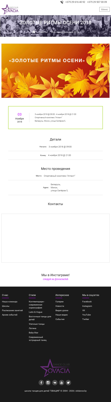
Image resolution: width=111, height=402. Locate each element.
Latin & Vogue (35, 312)
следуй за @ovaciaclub (55, 279)
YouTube (86, 314)
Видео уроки (62, 310)
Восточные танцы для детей (40, 318)
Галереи (59, 301)
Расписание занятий (12, 310)
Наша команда (9, 301)
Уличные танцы (37, 324)
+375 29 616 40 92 (75, 2)
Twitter (85, 319)
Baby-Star (33, 332)
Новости (60, 306)
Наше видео (62, 314)
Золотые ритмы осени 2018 (65, 32)
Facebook (87, 301)
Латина (32, 328)
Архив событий (9, 314)
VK (83, 310)
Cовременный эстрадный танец (37, 338)
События (43, 32)
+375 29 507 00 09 (97, 2)
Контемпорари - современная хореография (37, 304)
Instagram (87, 306)
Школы (5, 306)
